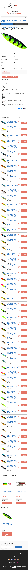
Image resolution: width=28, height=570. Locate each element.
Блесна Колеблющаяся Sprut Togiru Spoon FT (7, 492)
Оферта (20, 551)
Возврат (24, 551)
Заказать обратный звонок (14, 14)
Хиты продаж (14, 20)
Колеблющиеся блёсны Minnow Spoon (10, 27)
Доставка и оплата (15, 110)
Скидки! (3, 20)
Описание (3, 110)
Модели (3, 112)
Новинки (8, 20)
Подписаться (18, 547)
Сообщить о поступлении (9, 76)
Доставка (11, 551)
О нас (3, 551)
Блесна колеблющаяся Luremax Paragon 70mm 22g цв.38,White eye (21, 492)
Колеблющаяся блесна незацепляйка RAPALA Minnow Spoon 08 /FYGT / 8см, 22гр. (7, 525)
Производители (4, 553)
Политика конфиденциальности (19, 553)
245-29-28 (15, 13)
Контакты (10, 553)
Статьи (24, 20)
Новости (20, 20)
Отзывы (3, 21)
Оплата (6, 551)
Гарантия (21, 110)
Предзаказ (24, 122)
